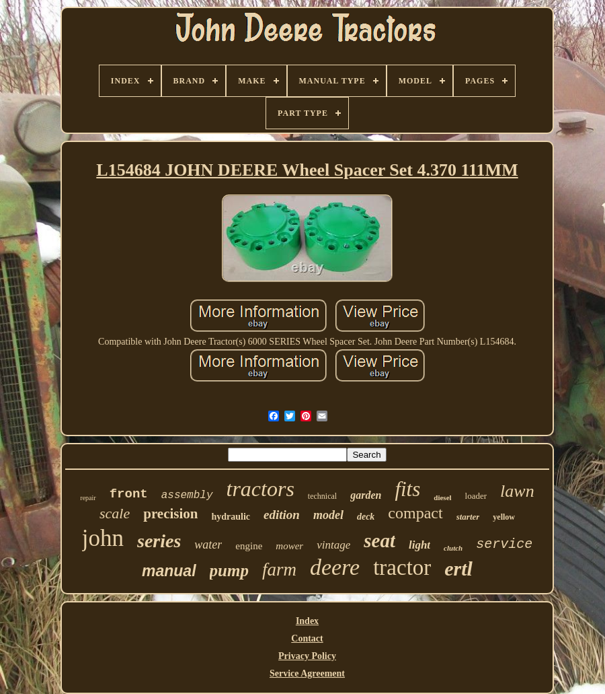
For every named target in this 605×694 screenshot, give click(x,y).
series (159, 540)
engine (248, 546)
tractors (260, 489)
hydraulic (231, 517)
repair (87, 497)
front (129, 494)
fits (407, 489)
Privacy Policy (307, 656)
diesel (442, 497)
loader (476, 496)
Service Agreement (307, 673)
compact (415, 513)
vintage (333, 545)
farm (279, 569)
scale (114, 513)
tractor (402, 567)
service (504, 544)
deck (365, 517)
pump (229, 570)
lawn (517, 491)
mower (289, 546)
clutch (453, 548)
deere (335, 567)
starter (468, 517)
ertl (458, 568)
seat (379, 540)
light (419, 545)
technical (322, 496)
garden (365, 495)
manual (169, 571)
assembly (187, 495)
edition (282, 515)
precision (170, 514)
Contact (307, 638)
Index (307, 621)
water (208, 544)
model (328, 515)
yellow (504, 517)
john (103, 538)
